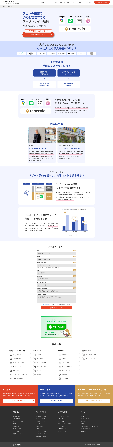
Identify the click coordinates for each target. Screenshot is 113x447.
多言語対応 (16, 426)
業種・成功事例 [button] (65, 2)
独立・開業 (61, 421)
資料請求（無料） (102, 2)
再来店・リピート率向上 (64, 423)
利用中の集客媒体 (42, 288)
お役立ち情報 (88, 2)
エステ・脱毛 (39, 426)
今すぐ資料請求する (38, 35)
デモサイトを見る (56, 400)
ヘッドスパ (38, 423)
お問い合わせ (84, 423)
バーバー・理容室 (40, 418)
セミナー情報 (77, 2)
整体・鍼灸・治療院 (41, 436)
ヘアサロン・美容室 (41, 416)
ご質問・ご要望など (43, 294)
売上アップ (61, 426)
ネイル (37, 428)
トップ (4, 6)
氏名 (38, 270)
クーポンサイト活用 (63, 416)
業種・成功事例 (41, 412)
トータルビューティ (41, 434)
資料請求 (83, 421)
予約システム (61, 418)
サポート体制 (53, 2)
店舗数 (39, 256)
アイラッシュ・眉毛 (41, 431)
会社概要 (83, 416)
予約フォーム (16, 423)
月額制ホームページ (18, 434)
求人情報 (83, 431)
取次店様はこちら (85, 428)
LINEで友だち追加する (94, 400)
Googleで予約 (16, 416)
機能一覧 (44, 2)
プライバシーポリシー (31, 444)
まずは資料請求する (19, 400)
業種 (38, 250)
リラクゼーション (40, 421)
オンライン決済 (17, 428)
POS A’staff (16, 431)
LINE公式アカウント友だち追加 (89, 426)
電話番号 (39, 276)
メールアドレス (41, 282)
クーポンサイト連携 (18, 421)
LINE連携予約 (16, 418)
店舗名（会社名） (42, 262)
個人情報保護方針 (47, 304)
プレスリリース (85, 418)
